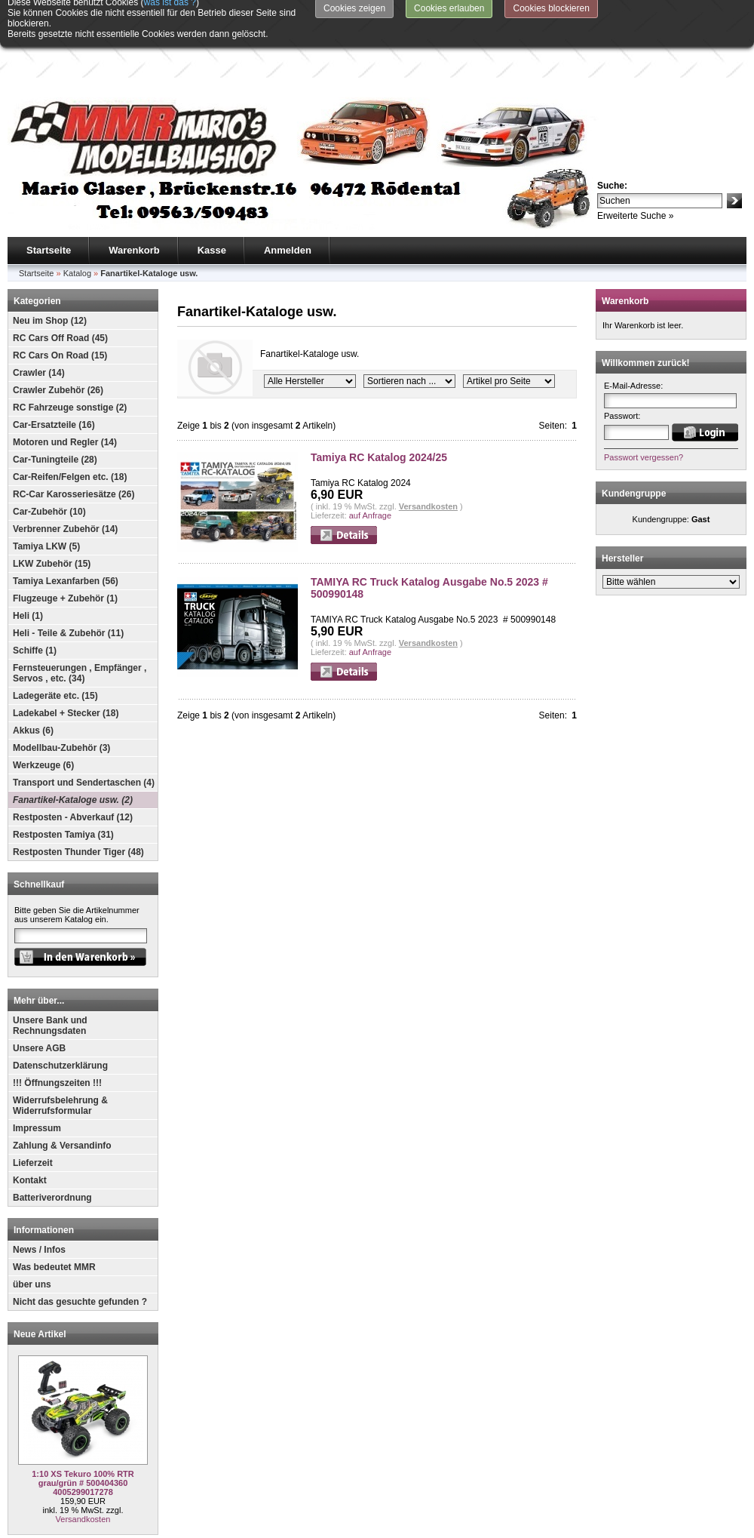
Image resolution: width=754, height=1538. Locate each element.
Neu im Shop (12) (50, 263)
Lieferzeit (33, 1105)
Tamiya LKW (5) (46, 489)
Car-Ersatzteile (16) (54, 367)
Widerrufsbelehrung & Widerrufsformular (60, 1048)
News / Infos (39, 1192)
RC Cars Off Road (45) (60, 280)
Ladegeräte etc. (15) (55, 638)
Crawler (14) (39, 315)
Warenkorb (134, 192)
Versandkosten (83, 1461)
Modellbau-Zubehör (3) (61, 690)
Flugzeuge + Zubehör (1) (65, 541)
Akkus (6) (33, 673)
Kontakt (30, 1123)
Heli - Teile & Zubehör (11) (68, 576)
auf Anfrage (370, 458)
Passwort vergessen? (643, 399)
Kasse (212, 192)
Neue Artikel (40, 1277)
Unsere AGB (39, 991)
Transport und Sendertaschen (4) (84, 725)
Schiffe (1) (35, 593)
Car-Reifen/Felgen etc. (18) (70, 419)
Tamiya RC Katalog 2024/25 (379, 400)
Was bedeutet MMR (54, 1209)
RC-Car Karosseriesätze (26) (73, 437)
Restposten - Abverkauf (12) (73, 760)
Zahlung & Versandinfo (62, 1088)
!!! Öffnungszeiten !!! (57, 1025)
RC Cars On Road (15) (60, 298)
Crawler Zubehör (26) (58, 333)
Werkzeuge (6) (43, 708)
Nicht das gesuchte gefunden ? (80, 1244)
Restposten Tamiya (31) (63, 777)
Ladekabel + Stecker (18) (65, 656)
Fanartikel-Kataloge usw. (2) (73, 742)
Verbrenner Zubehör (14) (65, 471)
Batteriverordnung (52, 1140)
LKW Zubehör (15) (51, 506)
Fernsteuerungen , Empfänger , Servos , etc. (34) (79, 615)
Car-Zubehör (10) (49, 454)
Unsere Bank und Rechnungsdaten (50, 968)
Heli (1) (28, 558)
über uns (32, 1227)
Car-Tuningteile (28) (55, 402)
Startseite (48, 192)
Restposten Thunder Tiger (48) (78, 794)
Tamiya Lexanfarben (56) (65, 523)
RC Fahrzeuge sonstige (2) (70, 350)
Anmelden (287, 192)
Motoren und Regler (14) (65, 385)
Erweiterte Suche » (635, 158)
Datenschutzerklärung (60, 1008)
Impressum (37, 1071)
